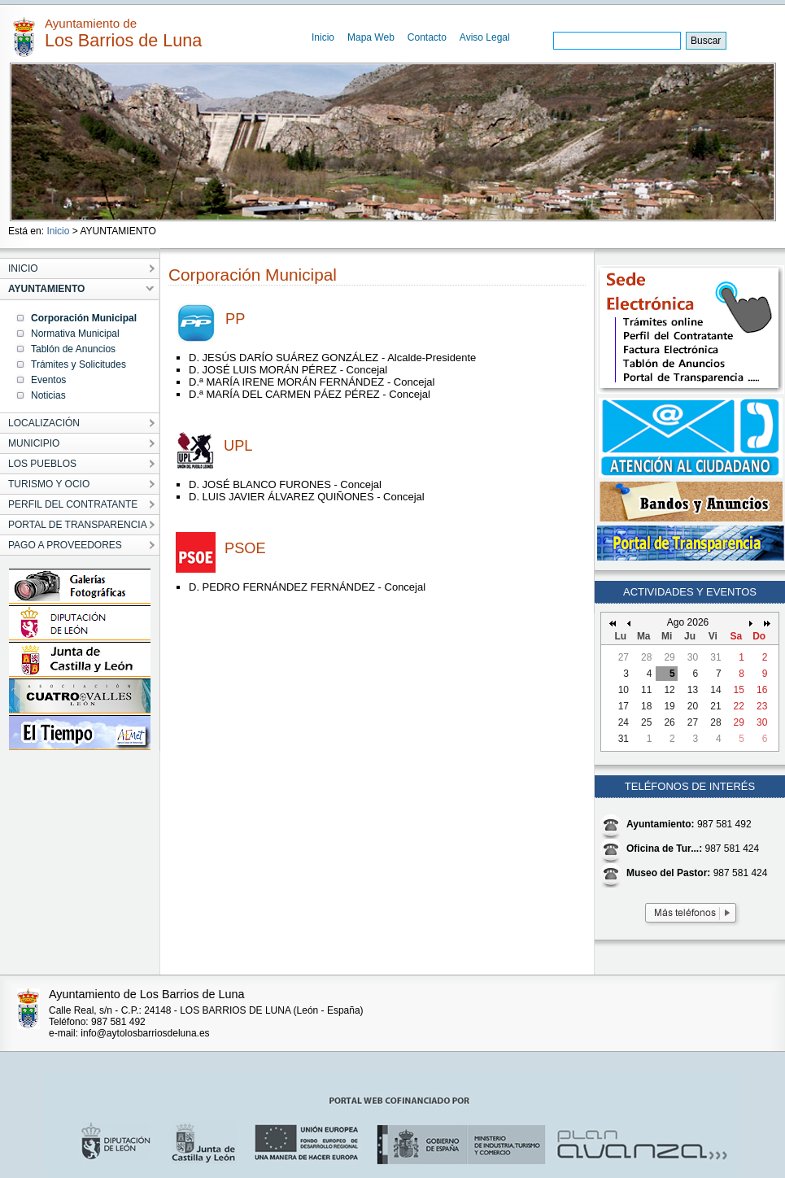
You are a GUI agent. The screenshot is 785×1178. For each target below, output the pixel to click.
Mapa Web (371, 37)
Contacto (427, 37)
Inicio (323, 37)
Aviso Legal (485, 37)
